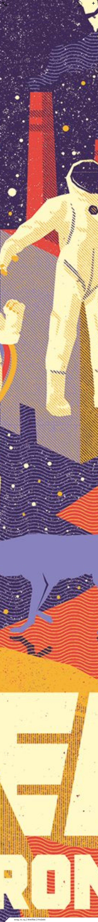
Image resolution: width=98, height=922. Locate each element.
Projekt (41, 920)
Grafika (32, 920)
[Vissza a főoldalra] (4, 4)
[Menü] (93, 3)
